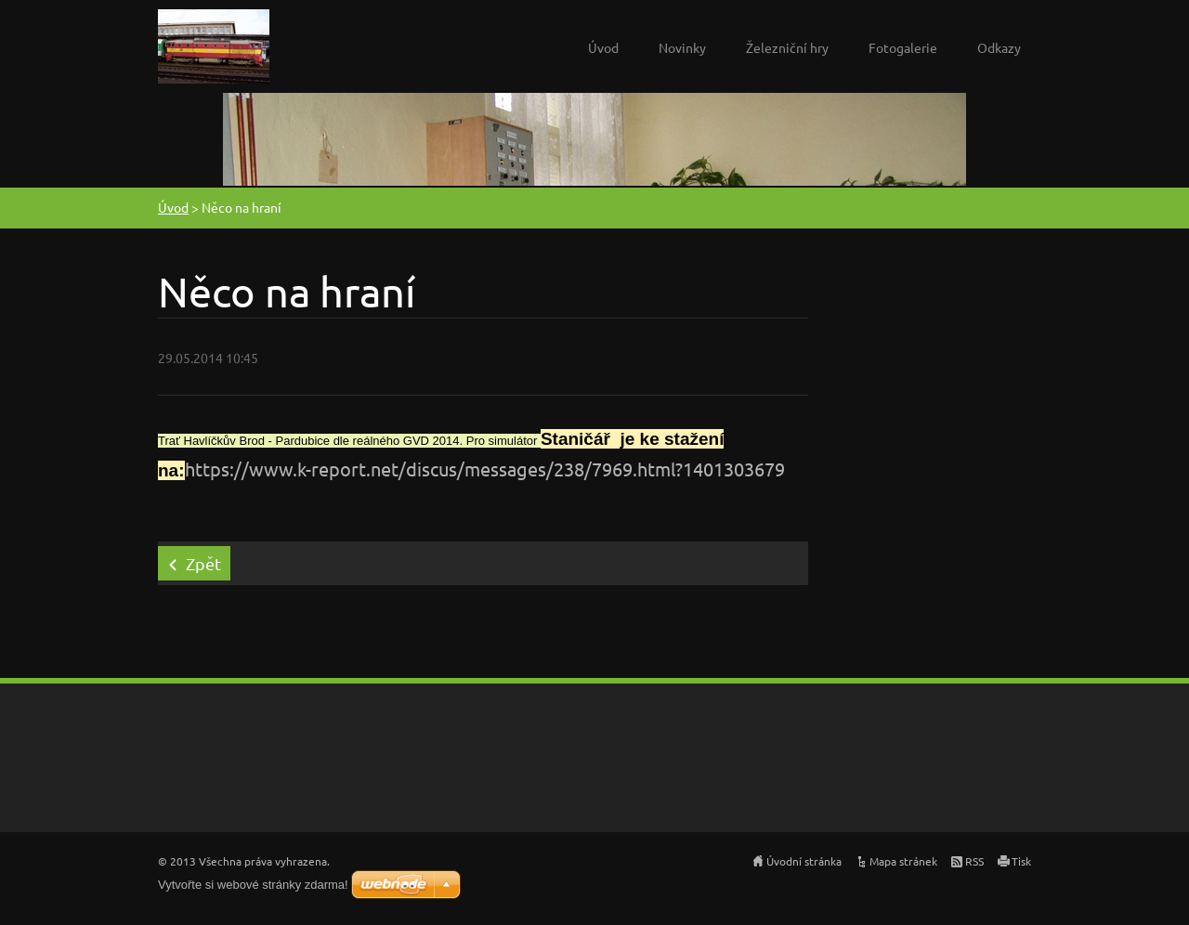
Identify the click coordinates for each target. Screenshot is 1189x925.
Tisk (1021, 860)
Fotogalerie (903, 47)
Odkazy (999, 47)
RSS (974, 860)
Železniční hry (787, 47)
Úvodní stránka (804, 860)
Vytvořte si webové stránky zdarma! (253, 885)
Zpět (203, 563)
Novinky (682, 47)
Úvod (603, 47)
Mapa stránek (903, 860)
